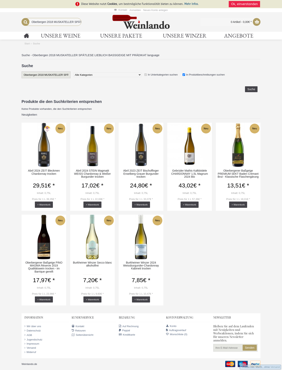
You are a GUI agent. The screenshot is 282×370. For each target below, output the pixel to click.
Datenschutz (32, 330)
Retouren (79, 330)
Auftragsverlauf (176, 330)
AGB (28, 335)
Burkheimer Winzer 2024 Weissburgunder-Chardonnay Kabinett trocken (141, 265)
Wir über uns (32, 326)
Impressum (31, 343)
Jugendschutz (33, 339)
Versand (30, 347)
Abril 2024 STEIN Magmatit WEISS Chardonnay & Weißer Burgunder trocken (92, 173)
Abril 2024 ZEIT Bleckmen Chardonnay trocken (44, 172)
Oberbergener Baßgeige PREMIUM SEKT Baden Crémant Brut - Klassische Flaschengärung (238, 173)
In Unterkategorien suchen (163, 74)
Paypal (124, 330)
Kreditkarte (127, 334)
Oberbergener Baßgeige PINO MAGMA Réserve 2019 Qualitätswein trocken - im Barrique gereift (43, 267)
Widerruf (30, 352)
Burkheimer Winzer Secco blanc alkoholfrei (92, 264)
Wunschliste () (176, 334)
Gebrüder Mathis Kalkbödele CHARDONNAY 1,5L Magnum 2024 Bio (189, 173)
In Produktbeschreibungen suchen (205, 74)
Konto (171, 326)
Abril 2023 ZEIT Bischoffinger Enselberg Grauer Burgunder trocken (141, 173)
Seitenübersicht (82, 335)
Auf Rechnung (128, 326)
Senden (249, 347)
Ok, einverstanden (244, 4)
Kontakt (78, 326)
